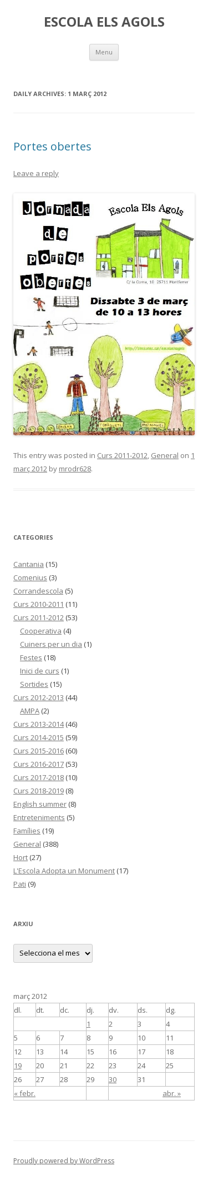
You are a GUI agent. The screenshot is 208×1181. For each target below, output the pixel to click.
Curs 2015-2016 (38, 751)
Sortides (34, 684)
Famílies (26, 831)
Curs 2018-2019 (38, 791)
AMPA (29, 711)
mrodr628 (75, 469)
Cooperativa (41, 631)
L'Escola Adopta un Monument (64, 871)
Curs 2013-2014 (38, 724)
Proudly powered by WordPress (63, 1160)
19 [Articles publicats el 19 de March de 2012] (18, 1066)
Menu (104, 52)
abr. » (172, 1093)
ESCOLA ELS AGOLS (104, 22)
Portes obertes (52, 146)
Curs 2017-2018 (38, 777)
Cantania (28, 564)
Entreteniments (39, 817)
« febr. (24, 1093)
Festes (31, 657)
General (165, 455)
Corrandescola (38, 591)
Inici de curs (39, 671)
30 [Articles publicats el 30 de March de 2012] (112, 1079)
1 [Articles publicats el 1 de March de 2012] (88, 1024)
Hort (20, 857)
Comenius (30, 577)
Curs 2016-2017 (38, 764)
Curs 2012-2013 (38, 697)
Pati (19, 884)
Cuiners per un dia (51, 644)
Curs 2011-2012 (122, 455)
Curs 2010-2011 (38, 604)
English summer (40, 804)
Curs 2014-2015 (38, 737)
